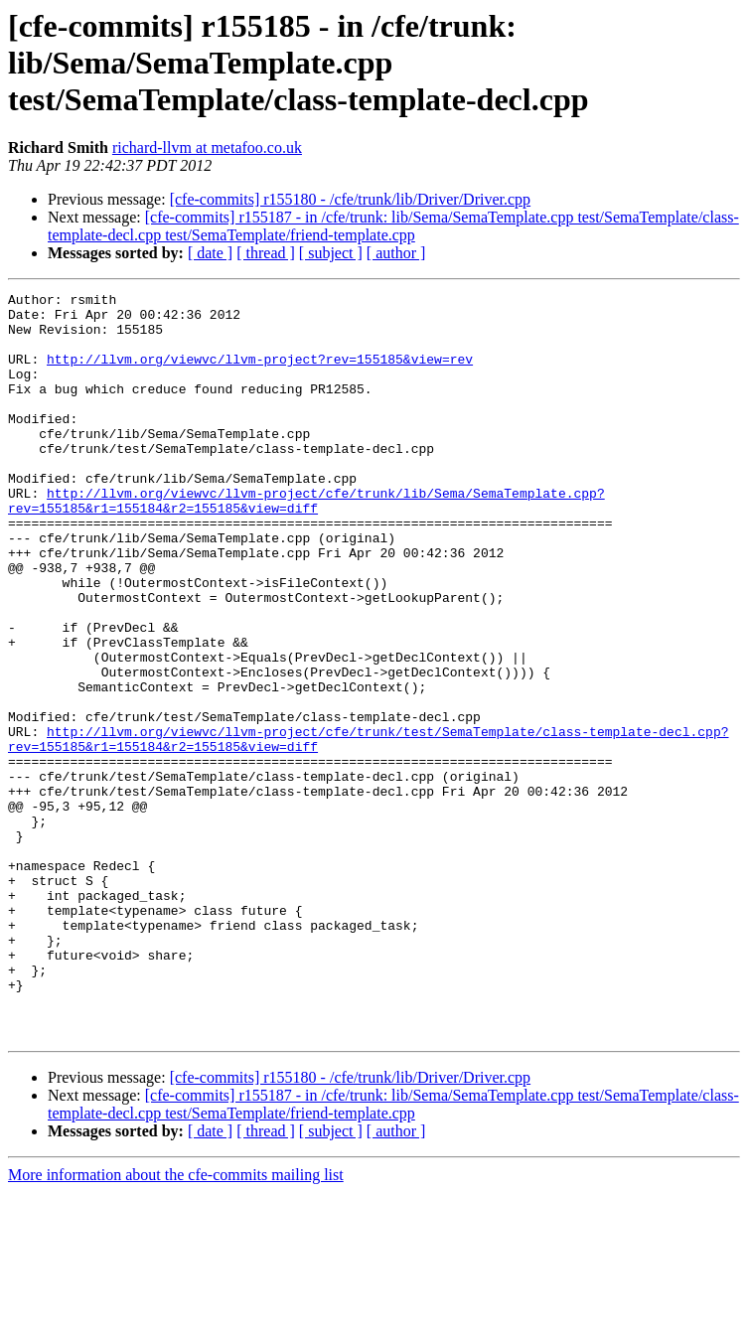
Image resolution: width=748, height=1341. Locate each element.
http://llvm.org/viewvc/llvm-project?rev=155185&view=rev (260, 373)
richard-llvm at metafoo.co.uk (207, 147)
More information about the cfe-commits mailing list (176, 1323)
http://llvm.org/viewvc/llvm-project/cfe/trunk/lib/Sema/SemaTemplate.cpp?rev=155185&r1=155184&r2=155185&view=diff (306, 543)
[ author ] (396, 252)
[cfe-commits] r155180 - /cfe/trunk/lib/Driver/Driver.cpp (350, 199)
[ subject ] (331, 252)
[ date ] (210, 252)
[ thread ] (265, 252)
